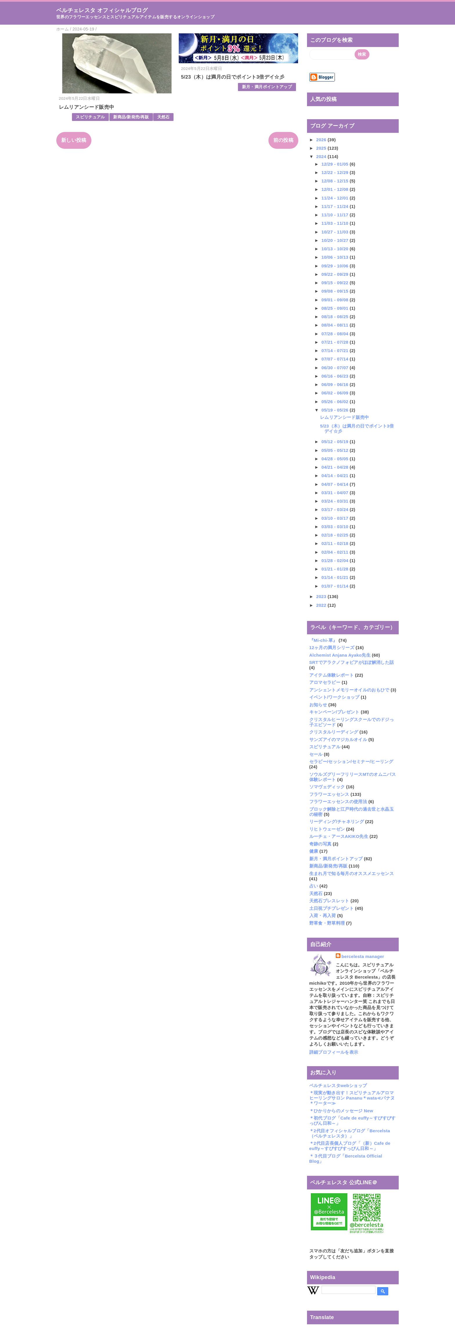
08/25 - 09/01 (336, 308)
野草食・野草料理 (327, 923)
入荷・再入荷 (322, 915)
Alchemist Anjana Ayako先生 (340, 655)
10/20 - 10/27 (336, 240)
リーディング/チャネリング (336, 821)
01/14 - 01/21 (336, 577)
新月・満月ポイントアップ (267, 87)
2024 (322, 156)
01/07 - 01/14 (336, 586)
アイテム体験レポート (331, 675)
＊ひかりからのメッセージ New (341, 1110)
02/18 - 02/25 (336, 535)
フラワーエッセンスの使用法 (338, 801)
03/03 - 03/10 (336, 526)
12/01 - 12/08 (336, 189)
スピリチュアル (90, 117)
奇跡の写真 (320, 843)
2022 (322, 605)
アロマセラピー (324, 682)
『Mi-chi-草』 (323, 640)
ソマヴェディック (327, 786)
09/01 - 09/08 (336, 299)
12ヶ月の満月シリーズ (331, 647)
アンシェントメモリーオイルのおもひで (349, 689)
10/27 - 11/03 (336, 231)
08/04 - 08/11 (336, 325)
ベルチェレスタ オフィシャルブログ (102, 10)
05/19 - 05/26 (336, 409)
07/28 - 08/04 (336, 333)
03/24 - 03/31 (336, 501)
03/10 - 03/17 (336, 518)
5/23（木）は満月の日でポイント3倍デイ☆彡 (232, 77)
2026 (322, 139)
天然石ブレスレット (329, 900)
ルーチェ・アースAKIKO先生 (338, 836)
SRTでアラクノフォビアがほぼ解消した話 (351, 662)
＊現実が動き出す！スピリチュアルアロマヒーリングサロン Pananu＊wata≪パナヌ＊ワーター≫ (352, 1098)
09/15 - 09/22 (336, 282)
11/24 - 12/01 (336, 197)
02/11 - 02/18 (336, 543)
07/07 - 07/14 (336, 358)
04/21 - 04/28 (336, 467)
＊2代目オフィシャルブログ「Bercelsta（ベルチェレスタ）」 (349, 1133)
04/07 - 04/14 (336, 484)
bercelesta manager (363, 956)
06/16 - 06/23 (336, 376)
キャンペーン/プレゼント (334, 711)
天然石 (163, 117)
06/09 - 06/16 (336, 384)
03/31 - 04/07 (336, 492)
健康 (313, 851)
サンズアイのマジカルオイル (338, 739)
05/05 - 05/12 (336, 450)
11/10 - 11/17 (336, 214)
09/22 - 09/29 (336, 274)
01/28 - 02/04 (336, 560)
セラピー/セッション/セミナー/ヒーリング (351, 761)
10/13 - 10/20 (336, 248)
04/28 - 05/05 (336, 458)
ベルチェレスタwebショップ (338, 1085)
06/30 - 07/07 (336, 367)
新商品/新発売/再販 (131, 117)
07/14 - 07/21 (336, 350)
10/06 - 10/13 (336, 257)
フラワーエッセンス (329, 794)
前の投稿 (283, 140)
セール (316, 754)
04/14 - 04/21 (336, 475)
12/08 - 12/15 (336, 180)
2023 (322, 596)
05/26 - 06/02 (336, 401)
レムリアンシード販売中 (86, 107)
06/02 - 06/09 (336, 392)
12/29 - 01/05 (336, 164)
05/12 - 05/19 (336, 441)
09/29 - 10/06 (336, 265)
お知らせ (318, 704)
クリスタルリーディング (333, 731)
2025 (322, 148)
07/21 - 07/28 (336, 342)
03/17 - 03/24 (336, 509)
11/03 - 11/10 (336, 223)
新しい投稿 (73, 140)
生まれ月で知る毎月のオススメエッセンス (351, 873)
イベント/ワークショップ (334, 697)
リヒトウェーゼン (327, 829)
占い (313, 885)
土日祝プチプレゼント (331, 908)
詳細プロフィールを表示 (333, 1052)
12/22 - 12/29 (336, 172)
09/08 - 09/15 (336, 291)
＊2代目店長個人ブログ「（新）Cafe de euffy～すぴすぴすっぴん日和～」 (350, 1146)
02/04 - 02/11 (336, 552)
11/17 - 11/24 (336, 206)
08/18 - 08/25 (336, 316)
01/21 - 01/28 (336, 568)
